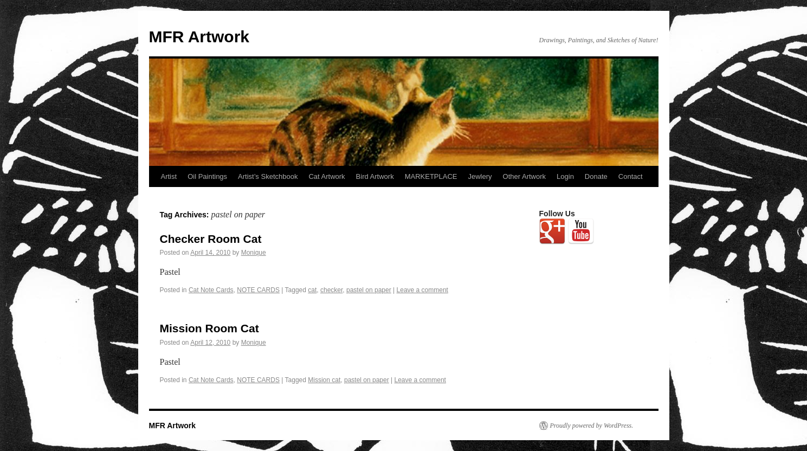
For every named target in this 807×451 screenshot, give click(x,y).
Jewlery (480, 176)
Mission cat (324, 380)
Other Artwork (524, 176)
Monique (253, 252)
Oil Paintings (207, 176)
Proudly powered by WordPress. (592, 425)
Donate (596, 176)
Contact (630, 176)
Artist (169, 176)
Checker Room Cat (211, 239)
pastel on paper (368, 290)
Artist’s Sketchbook (268, 176)
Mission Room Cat (209, 328)
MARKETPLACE (431, 176)
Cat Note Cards (211, 290)
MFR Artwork (199, 37)
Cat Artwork (326, 176)
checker (331, 290)
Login (565, 176)
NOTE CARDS (258, 290)
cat (312, 290)
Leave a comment (422, 290)
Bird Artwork (375, 176)
